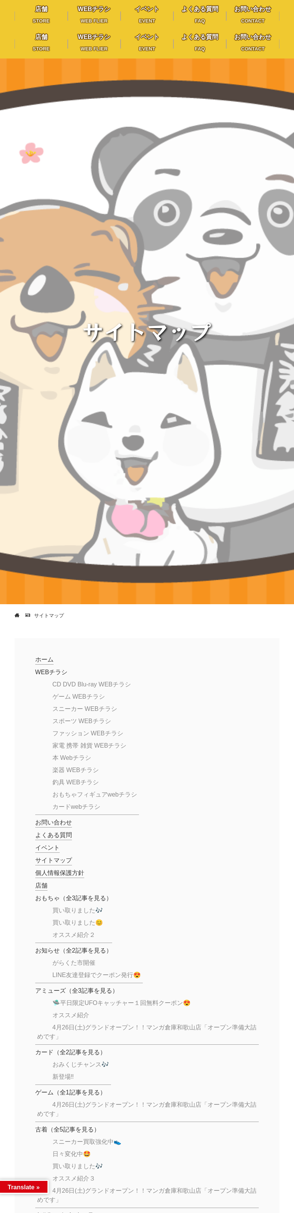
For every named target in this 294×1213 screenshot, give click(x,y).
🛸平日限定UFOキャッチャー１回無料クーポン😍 (121, 1003)
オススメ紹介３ (73, 1178)
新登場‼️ (63, 1076)
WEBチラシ (51, 672)
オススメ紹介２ (73, 935)
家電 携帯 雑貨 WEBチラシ (89, 745)
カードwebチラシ (76, 806)
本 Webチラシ (71, 757)
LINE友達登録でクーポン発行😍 (96, 975)
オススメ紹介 (70, 1015)
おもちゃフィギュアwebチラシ (94, 794)
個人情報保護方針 (59, 873)
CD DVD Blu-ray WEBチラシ (91, 684)
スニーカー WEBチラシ (84, 709)
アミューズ (76, 990)
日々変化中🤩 (71, 1154)
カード (70, 1052)
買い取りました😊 (77, 922)
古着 (67, 1129)
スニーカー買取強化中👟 (86, 1141)
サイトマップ (53, 860)
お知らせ (73, 950)
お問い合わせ (53, 822)
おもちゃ (73, 898)
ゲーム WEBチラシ (78, 696)
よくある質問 (53, 835)
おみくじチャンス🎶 (80, 1064)
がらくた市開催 (73, 962)
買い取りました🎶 (77, 910)
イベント (47, 847)
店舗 (41, 885)
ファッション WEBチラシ (87, 733)
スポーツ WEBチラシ (81, 721)
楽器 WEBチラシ (75, 770)
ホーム (44, 659)
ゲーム (70, 1092)
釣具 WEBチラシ (75, 782)
